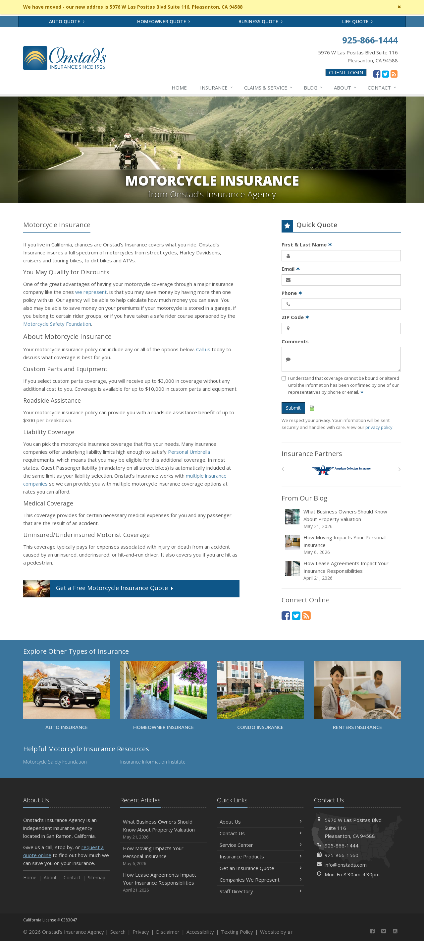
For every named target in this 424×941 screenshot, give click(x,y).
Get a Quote (99, 588)
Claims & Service (268, 87)
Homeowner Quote (163, 21)
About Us (260, 821)
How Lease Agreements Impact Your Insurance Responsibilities (341, 570)
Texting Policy (237, 931)
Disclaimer (168, 931)
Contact (382, 87)
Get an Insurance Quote (260, 868)
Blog (313, 87)
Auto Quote (66, 21)
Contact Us (260, 833)
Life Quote (357, 21)
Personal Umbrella (189, 451)
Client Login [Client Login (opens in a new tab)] (346, 72)
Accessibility (200, 931)
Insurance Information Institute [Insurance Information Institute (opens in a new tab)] (153, 762)
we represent (91, 292)
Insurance (217, 87)
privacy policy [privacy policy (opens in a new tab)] (379, 427)
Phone (292, 293)
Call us (203, 349)
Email (291, 268)
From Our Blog (305, 498)
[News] (394, 73)
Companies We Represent (260, 879)
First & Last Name (307, 244)
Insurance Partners (312, 453)
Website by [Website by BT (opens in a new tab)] (276, 931)
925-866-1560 (341, 855)
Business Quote (260, 21)
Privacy (140, 931)
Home (179, 87)
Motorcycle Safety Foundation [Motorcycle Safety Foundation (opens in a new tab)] (57, 323)
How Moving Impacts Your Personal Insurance (341, 545)
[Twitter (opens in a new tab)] (385, 73)
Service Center (260, 844)
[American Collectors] (341, 470)
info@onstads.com (346, 864)
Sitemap (96, 877)
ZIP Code (295, 317)
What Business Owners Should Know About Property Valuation (341, 519)
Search (118, 931)
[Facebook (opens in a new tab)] (376, 73)
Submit (293, 408)
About (345, 87)
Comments (295, 341)
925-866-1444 (341, 845)
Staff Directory (260, 891)
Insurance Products (260, 856)
